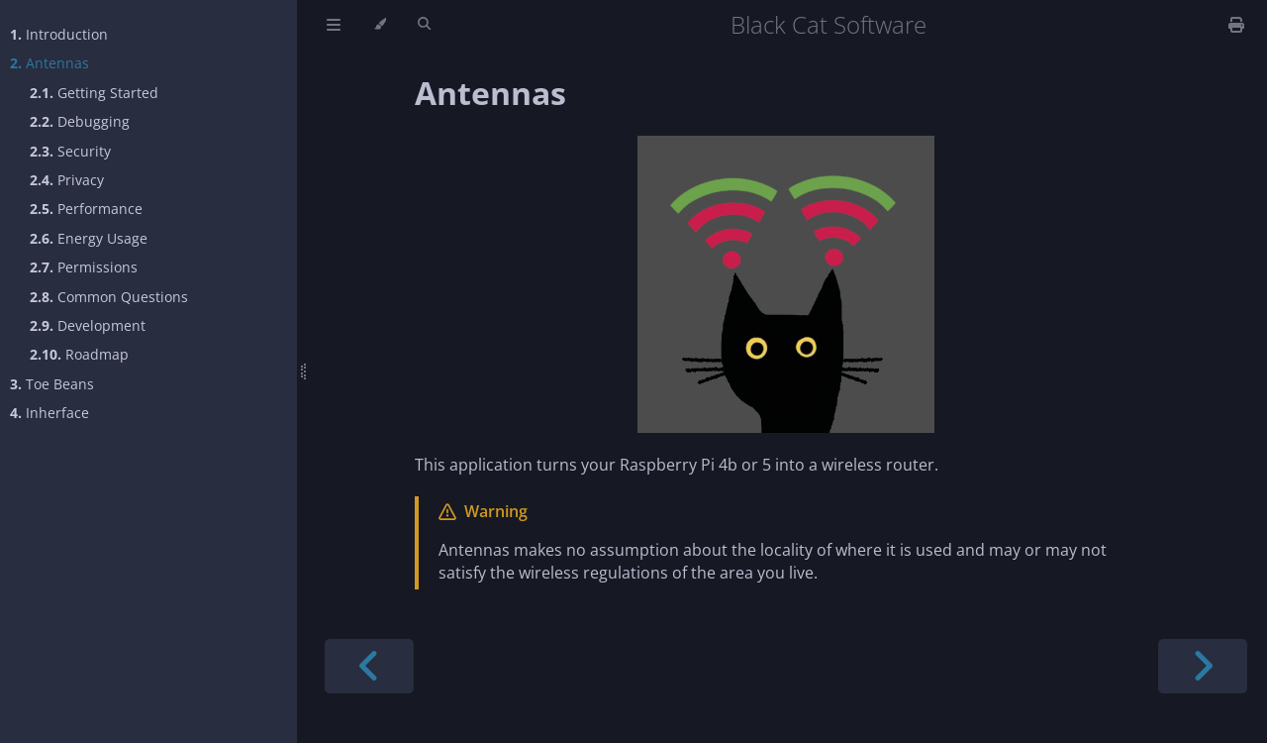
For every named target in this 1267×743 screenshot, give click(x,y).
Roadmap (79, 354)
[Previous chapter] (369, 666)
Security (70, 151)
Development (88, 325)
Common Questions (109, 296)
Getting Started (94, 92)
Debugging (80, 121)
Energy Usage (88, 238)
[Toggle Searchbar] (424, 25)
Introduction (59, 34)
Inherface (49, 412)
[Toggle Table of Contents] (333, 25)
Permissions (84, 267)
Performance (86, 208)
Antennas (49, 62)
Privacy (67, 179)
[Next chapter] (1202, 666)
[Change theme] (379, 25)
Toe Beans (52, 383)
